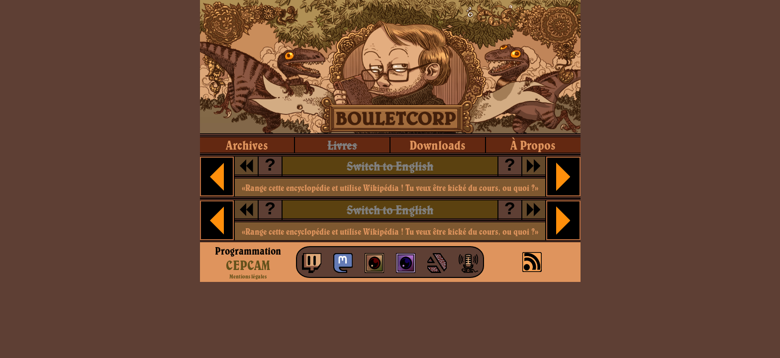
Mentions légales (248, 276)
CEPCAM (248, 265)
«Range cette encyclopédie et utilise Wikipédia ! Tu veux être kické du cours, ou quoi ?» (390, 187)
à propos (533, 145)
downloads (437, 145)
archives (247, 145)
